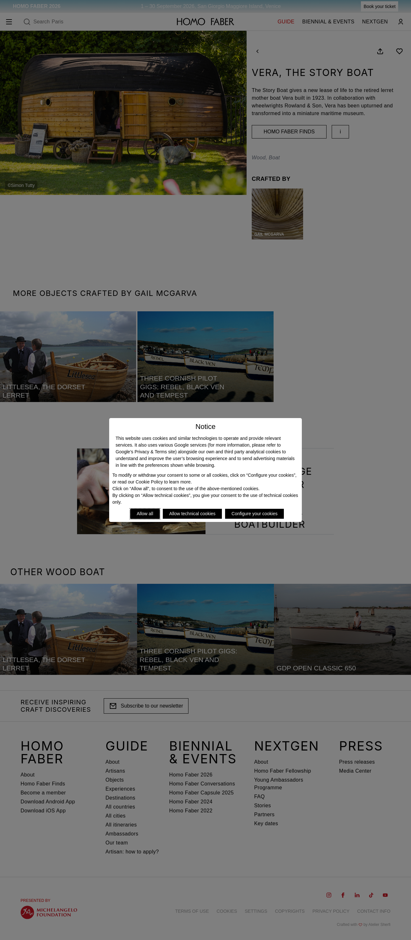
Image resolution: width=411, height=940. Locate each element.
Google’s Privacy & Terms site (145, 451)
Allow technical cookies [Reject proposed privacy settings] (192, 513)
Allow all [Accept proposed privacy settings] (145, 513)
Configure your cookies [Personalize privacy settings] (254, 513)
